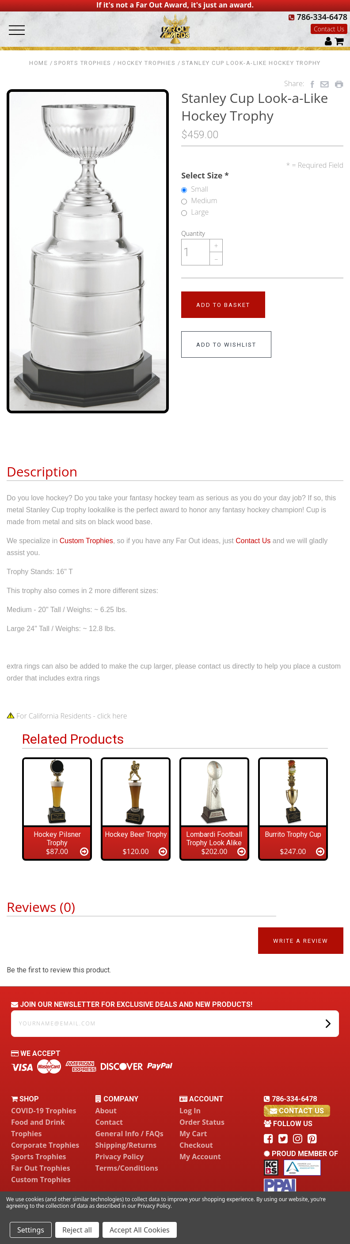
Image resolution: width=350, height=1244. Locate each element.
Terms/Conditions (126, 1168)
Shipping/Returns (126, 1145)
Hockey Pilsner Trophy (57, 838)
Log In (190, 1110)
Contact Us (329, 29)
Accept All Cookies (140, 1230)
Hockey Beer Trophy (136, 834)
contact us (297, 1111)
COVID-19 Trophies (43, 1110)
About (106, 1110)
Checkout (196, 1145)
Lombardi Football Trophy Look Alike (214, 838)
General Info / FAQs (129, 1133)
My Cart (193, 1133)
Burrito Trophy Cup (293, 834)
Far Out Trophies (40, 1168)
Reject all (77, 1230)
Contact (109, 1122)
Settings (30, 1230)
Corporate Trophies (45, 1145)
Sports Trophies (38, 1156)
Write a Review (300, 941)
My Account (200, 1156)
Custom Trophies (86, 540)
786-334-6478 (318, 16)
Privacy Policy (119, 1156)
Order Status (201, 1122)
